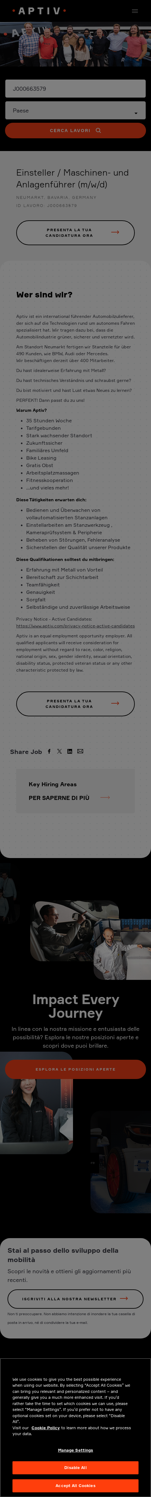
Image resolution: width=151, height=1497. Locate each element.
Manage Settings (75, 1454)
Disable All (75, 1472)
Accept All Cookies (75, 1490)
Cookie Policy (46, 1432)
